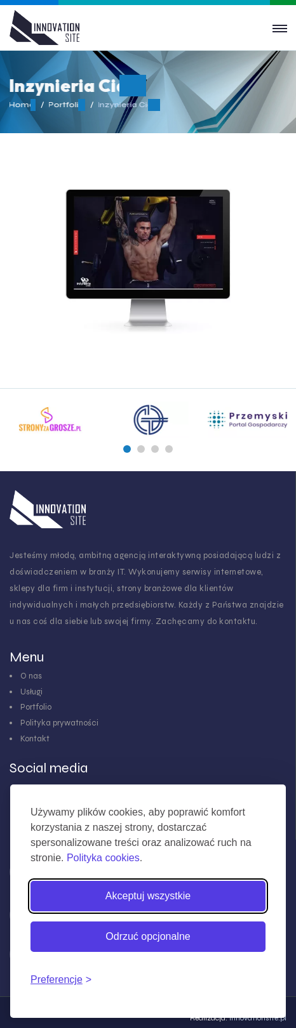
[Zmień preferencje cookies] (60, 980)
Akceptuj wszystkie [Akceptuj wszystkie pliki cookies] (148, 895)
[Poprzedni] (127, 449)
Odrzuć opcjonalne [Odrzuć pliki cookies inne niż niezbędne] (147, 936)
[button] (127, 449)
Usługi (31, 692)
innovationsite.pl (257, 1017)
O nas (31, 676)
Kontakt (35, 739)
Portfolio (35, 707)
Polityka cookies (103, 857)
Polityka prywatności (59, 723)
